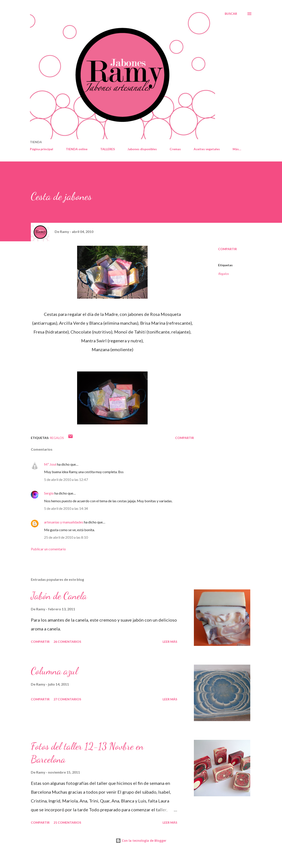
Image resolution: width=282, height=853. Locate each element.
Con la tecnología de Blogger (141, 840)
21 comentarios (67, 822)
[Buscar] (231, 14)
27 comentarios (67, 699)
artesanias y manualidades (63, 522)
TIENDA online (76, 149)
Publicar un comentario (48, 549)
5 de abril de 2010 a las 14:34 (66, 508)
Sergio (49, 493)
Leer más (170, 641)
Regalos (223, 274)
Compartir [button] (227, 249)
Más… (237, 149)
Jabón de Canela (59, 596)
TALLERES (107, 149)
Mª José (50, 464)
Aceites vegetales (207, 149)
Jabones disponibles (142, 149)
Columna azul (54, 671)
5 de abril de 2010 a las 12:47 (66, 479)
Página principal (41, 149)
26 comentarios (67, 641)
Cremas (175, 149)
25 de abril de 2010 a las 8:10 (66, 537)
